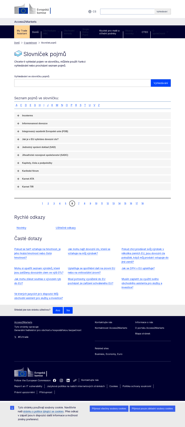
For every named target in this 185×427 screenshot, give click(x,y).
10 (96, 203)
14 (119, 203)
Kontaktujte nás (90, 380)
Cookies (113, 386)
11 (102, 203)
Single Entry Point (88, 32)
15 (125, 203)
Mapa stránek (142, 333)
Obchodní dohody (71, 32)
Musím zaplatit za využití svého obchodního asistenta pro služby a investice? (142, 283)
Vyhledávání (161, 82)
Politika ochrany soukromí (137, 386)
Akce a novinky (131, 32)
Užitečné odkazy (66, 227)
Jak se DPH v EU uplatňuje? (138, 268)
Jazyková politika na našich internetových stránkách (76, 386)
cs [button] (92, 11)
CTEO (145, 32)
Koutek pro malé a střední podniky (109, 32)
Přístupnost (45, 392)
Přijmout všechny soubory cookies (109, 408)
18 (142, 203)
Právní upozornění (24, 392)
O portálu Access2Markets (149, 328)
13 (113, 203)
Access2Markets (23, 322)
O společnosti (160, 32)
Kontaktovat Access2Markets (111, 328)
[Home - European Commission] (34, 372)
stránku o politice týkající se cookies (43, 411)
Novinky (21, 227)
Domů (35, 32)
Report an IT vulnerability (28, 386)
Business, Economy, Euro (108, 354)
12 (108, 203)
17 (137, 203)
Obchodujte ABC (51, 32)
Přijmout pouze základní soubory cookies (152, 408)
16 (131, 203)
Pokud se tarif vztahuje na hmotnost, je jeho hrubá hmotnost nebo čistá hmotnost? (37, 253)
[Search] (162, 11)
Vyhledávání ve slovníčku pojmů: (32, 76)
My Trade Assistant (22, 32)
